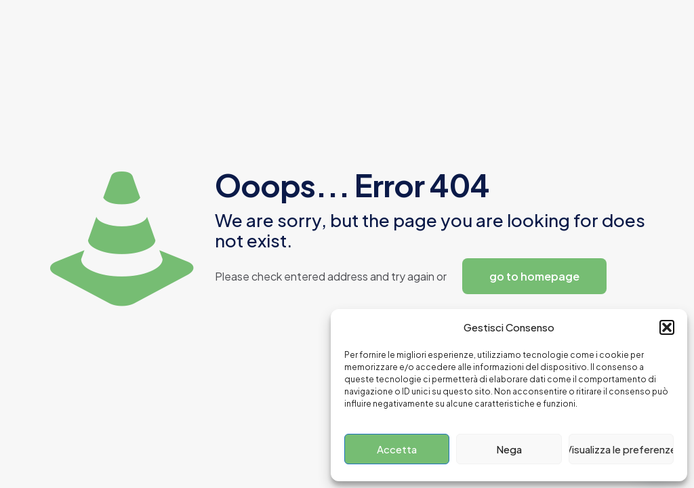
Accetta (397, 449)
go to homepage (534, 276)
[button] (667, 327)
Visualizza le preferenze (621, 449)
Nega (509, 449)
